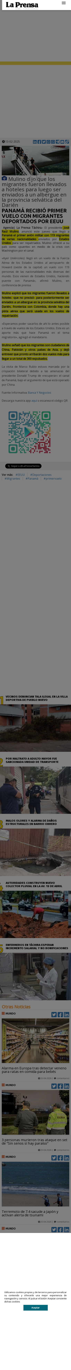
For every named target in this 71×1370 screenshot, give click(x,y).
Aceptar (35, 1307)
